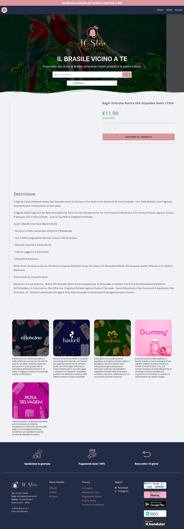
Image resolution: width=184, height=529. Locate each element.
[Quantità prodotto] (110, 128)
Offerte (158, 10)
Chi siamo (87, 488)
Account (178, 10)
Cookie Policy (89, 500)
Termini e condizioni (92, 504)
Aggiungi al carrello (138, 137)
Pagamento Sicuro (91, 496)
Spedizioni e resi (90, 492)
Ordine (168, 10)
